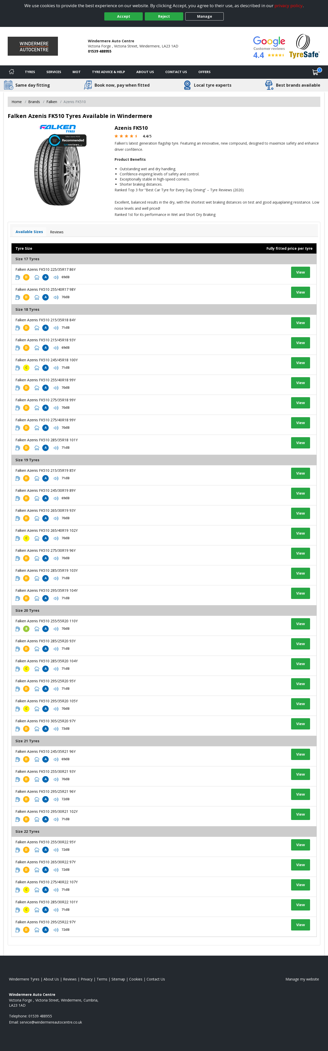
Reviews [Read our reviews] (70, 979)
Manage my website (302, 979)
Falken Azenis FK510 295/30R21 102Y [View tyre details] (46, 811)
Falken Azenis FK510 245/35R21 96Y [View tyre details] (45, 751)
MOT (77, 71)
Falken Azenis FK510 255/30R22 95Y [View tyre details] (45, 841)
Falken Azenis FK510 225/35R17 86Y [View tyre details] (45, 269)
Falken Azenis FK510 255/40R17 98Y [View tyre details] (45, 289)
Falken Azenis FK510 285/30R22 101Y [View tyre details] (46, 901)
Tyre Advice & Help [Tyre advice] (108, 71)
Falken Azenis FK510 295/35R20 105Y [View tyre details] (46, 700)
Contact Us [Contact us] (176, 71)
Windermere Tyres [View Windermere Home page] (24, 979)
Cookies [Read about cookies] (135, 979)
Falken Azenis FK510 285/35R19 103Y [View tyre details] (46, 570)
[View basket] (315, 72)
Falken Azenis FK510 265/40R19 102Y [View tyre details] (46, 530)
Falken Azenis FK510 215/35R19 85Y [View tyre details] (45, 470)
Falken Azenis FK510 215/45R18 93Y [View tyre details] (45, 339)
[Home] (11, 72)
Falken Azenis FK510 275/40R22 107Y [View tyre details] (46, 881)
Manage (204, 16)
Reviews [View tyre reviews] (57, 231)
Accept (123, 16)
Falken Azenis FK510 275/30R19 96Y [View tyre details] (45, 550)
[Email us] (51, 1022)
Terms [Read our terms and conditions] (102, 979)
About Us (145, 71)
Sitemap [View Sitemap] (118, 979)
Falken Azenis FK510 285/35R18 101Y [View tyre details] (46, 439)
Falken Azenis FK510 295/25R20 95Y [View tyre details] (45, 680)
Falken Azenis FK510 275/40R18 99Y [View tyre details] (45, 419)
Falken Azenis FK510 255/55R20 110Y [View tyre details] (46, 620)
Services (53, 71)
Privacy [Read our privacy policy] (87, 979)
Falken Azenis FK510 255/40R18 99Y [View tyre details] (45, 379)
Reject (164, 16)
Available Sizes (29, 231)
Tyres (30, 71)
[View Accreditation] (304, 45)
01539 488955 (99, 51)
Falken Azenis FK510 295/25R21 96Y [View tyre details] (45, 791)
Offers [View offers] (204, 71)
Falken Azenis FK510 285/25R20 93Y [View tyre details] (45, 640)
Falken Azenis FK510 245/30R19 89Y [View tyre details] (45, 490)
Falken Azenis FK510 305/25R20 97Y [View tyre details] (45, 720)
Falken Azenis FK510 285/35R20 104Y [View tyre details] (46, 660)
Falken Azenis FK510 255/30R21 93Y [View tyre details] (45, 771)
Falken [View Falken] (51, 101)
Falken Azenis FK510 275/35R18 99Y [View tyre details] (45, 399)
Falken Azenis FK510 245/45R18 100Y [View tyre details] (46, 359)
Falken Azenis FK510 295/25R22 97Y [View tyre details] (45, 921)
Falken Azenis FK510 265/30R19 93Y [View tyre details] (45, 510)
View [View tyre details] (300, 272)
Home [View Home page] (17, 101)
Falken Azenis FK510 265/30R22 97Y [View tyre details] (45, 861)
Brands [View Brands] (34, 101)
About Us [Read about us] (51, 979)
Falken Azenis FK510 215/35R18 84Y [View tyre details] (45, 319)
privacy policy (288, 5)
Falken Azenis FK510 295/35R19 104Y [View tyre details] (46, 590)
